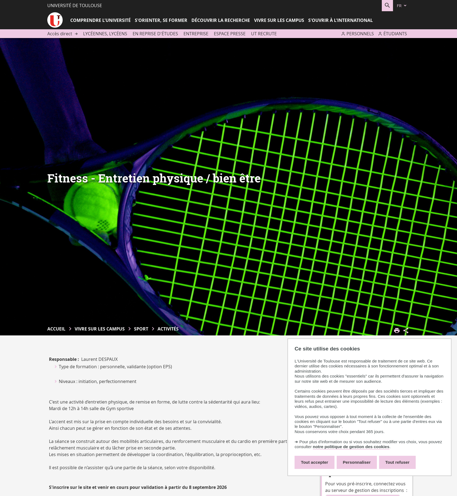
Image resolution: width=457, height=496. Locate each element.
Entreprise (196, 34)
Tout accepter (314, 462)
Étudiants (395, 34)
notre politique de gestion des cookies (351, 446)
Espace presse (230, 34)
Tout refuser (397, 462)
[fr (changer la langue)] (402, 6)
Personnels (360, 34)
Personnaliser (357, 462)
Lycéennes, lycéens (105, 34)
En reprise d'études (155, 34)
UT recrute (264, 34)
